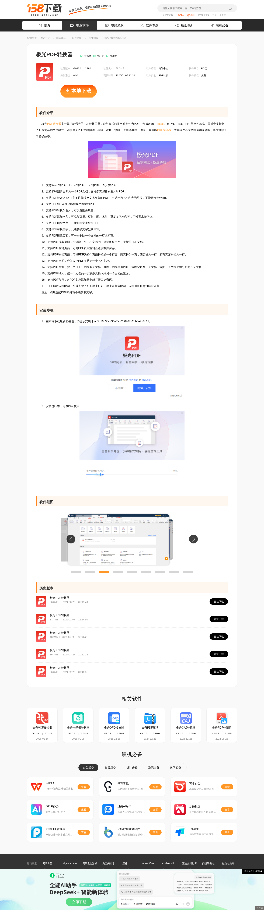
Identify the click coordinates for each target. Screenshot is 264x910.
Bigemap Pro (69, 863)
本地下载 (79, 92)
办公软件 (76, 38)
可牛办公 (194, 783)
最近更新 (184, 25)
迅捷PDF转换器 (55, 829)
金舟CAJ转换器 (185, 727)
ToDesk (194, 828)
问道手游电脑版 (210, 863)
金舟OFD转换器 (114, 727)
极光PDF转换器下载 (116, 38)
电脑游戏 (114, 25)
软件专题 (149, 25)
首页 (44, 25)
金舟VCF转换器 (42, 727)
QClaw (181, 15)
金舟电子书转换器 (78, 727)
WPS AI (50, 783)
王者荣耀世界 (189, 863)
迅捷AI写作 (124, 806)
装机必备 (219, 25)
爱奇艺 (222, 15)
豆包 (214, 15)
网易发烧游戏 (89, 863)
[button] (76, 572)
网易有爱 (47, 863)
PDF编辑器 (164, 130)
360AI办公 (52, 806)
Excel (160, 123)
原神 (124, 863)
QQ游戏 (191, 15)
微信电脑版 (228, 863)
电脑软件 (79, 25)
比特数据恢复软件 (128, 829)
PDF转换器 (54, 123)
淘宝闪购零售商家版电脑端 (117, 863)
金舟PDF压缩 (150, 727)
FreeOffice (148, 863)
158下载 (45, 38)
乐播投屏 (194, 806)
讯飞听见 (123, 783)
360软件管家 (204, 15)
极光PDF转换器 (60, 597)
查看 (83, 786)
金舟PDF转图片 (222, 727)
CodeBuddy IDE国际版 (174, 863)
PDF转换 (94, 38)
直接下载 (219, 601)
